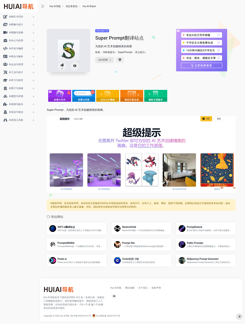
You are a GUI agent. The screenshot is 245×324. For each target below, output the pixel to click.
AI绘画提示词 (102, 31)
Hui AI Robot (89, 6)
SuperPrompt (125, 52)
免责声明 (156, 287)
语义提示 (140, 52)
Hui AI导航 (55, 6)
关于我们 (143, 287)
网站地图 (130, 287)
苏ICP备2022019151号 (80, 316)
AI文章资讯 (72, 6)
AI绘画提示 (109, 52)
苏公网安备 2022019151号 (106, 316)
